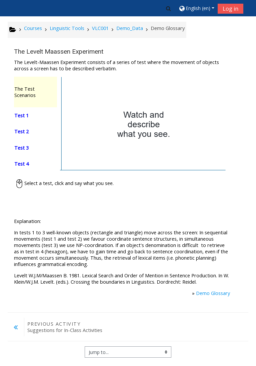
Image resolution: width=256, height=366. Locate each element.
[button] (168, 8)
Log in (230, 8)
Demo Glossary (213, 293)
